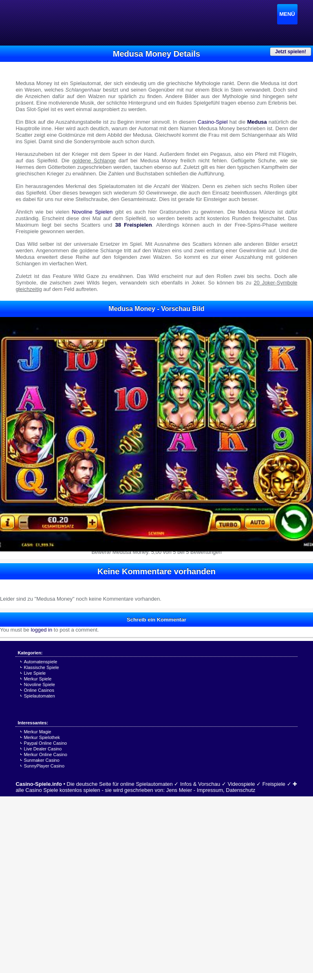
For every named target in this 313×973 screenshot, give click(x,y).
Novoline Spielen (92, 212)
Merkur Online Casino (45, 754)
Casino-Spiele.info (38, 784)
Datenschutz (240, 790)
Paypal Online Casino (45, 743)
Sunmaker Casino (41, 760)
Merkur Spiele (37, 678)
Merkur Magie (37, 731)
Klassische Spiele (41, 667)
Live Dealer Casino (43, 748)
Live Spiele (35, 673)
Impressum (210, 790)
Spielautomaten (39, 695)
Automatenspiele (40, 661)
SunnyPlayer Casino (44, 765)
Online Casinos (39, 690)
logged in (41, 630)
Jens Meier (179, 790)
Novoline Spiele (39, 684)
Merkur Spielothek (42, 737)
